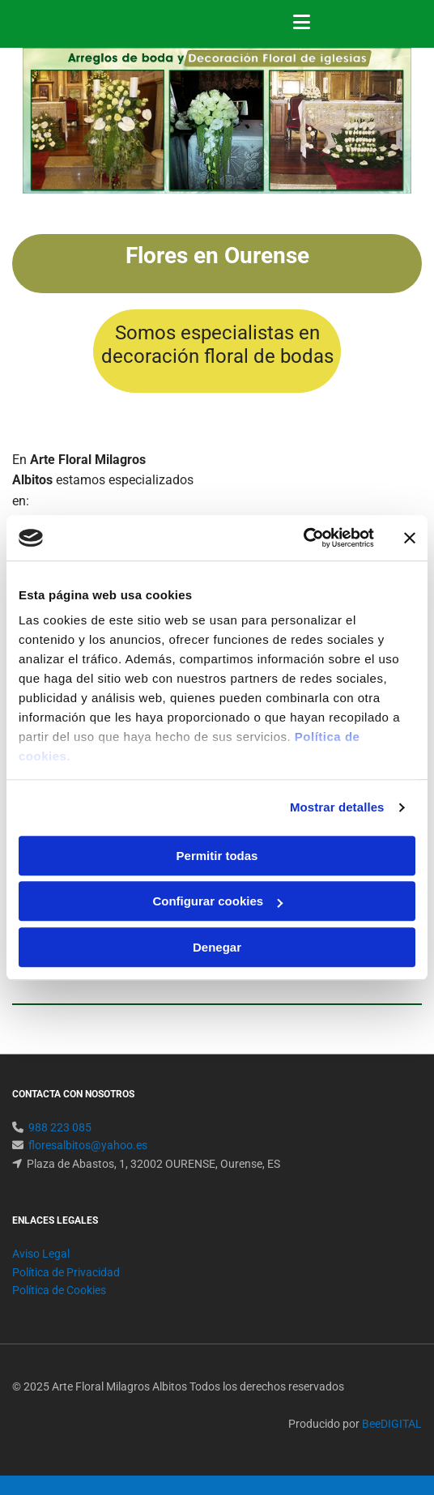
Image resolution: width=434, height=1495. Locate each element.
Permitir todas (217, 855)
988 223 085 (59, 1127)
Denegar (217, 947)
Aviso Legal (41, 1253)
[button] (353, 24)
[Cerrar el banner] (409, 537)
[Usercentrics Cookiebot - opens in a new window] (303, 537)
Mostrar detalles (337, 807)
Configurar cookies (217, 901)
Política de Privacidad (66, 1272)
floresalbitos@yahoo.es (87, 1145)
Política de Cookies (59, 1290)
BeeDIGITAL (392, 1423)
